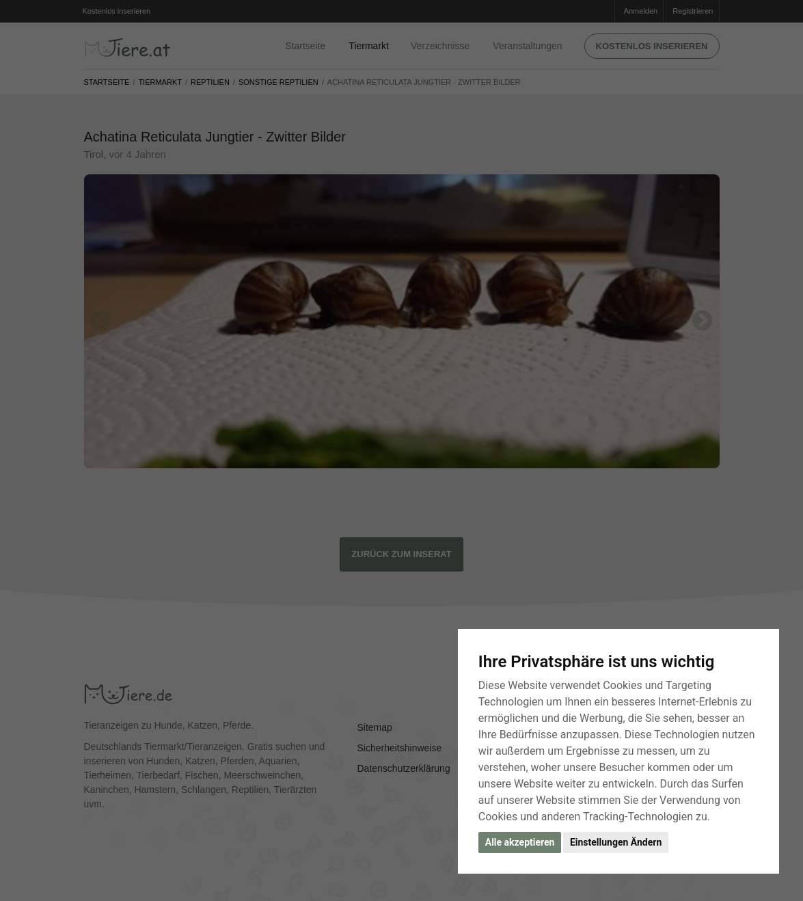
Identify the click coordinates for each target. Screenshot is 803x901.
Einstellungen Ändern (616, 842)
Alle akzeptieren (520, 842)
